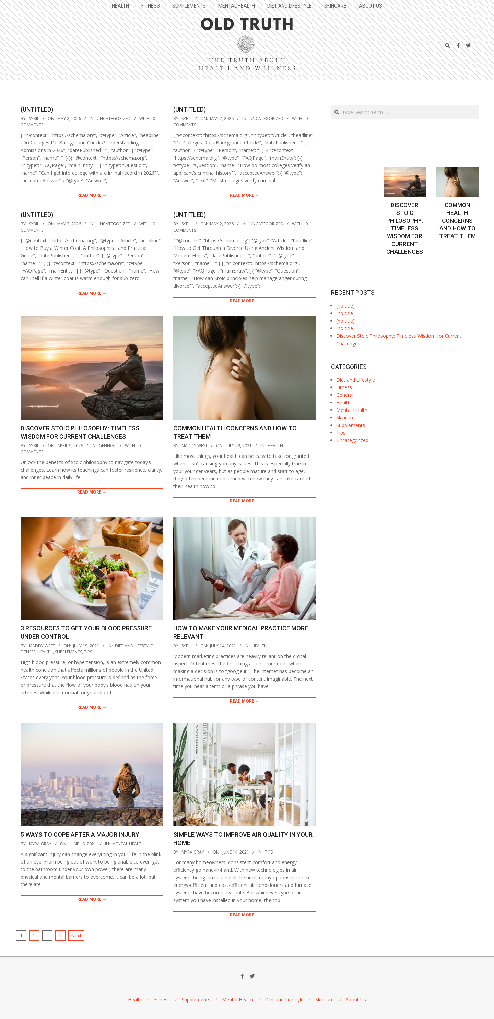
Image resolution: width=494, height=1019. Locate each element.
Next (76, 935)
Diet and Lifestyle (134, 646)
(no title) (345, 305)
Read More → (92, 195)
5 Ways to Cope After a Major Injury (80, 834)
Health (275, 446)
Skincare (345, 417)
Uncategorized (114, 118)
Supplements (68, 652)
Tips (88, 652)
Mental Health (128, 844)
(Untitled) (37, 109)
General (107, 446)
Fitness (28, 652)
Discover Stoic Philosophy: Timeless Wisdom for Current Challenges (404, 228)
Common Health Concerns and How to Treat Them (457, 220)
